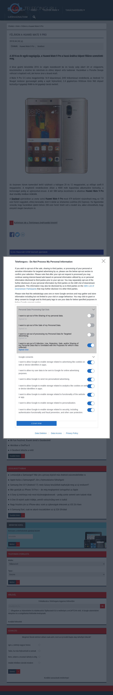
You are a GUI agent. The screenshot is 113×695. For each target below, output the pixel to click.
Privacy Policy (72, 433)
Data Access (56, 433)
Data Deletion (41, 433)
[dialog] (56, 347)
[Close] (104, 262)
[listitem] (56, 309)
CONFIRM (36, 423)
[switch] (90, 315)
